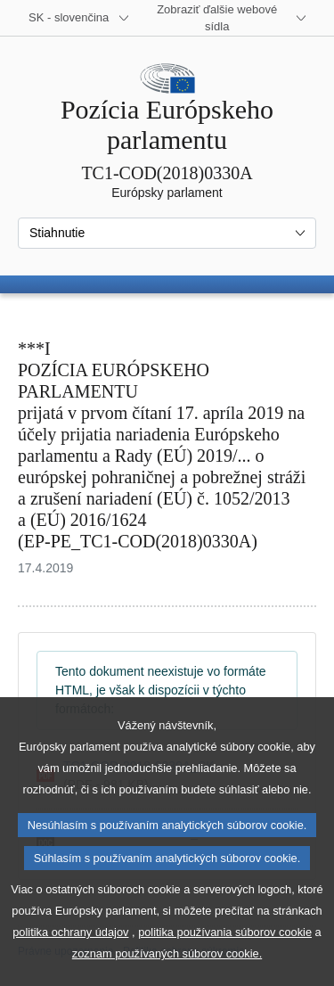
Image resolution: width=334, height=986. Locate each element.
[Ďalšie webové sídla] (227, 18)
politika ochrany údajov (70, 965)
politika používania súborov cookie (225, 965)
